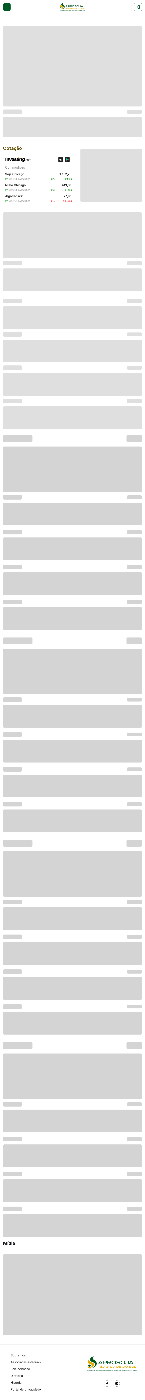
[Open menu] (7, 7)
